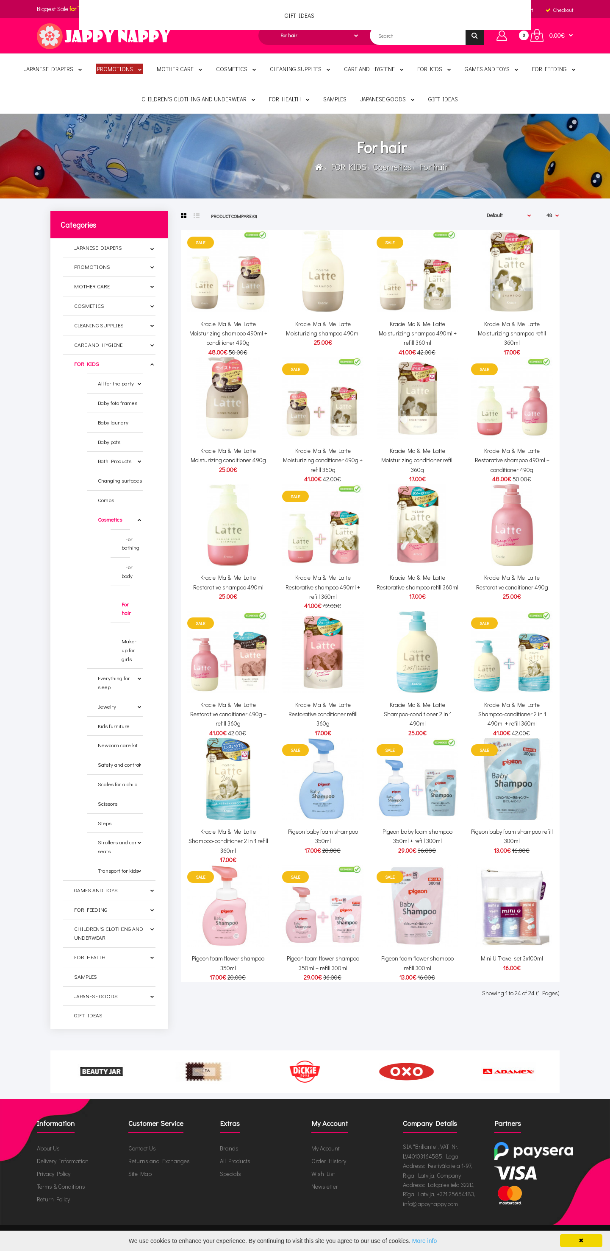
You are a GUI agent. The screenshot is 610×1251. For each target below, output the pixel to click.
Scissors (107, 803)
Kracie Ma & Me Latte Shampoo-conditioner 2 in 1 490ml (418, 714)
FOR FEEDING (90, 909)
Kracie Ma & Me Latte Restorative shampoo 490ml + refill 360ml (323, 586)
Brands (229, 1148)
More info (424, 1240)
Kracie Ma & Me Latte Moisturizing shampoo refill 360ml (512, 333)
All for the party (116, 383)
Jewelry (107, 706)
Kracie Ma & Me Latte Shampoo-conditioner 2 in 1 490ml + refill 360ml (512, 714)
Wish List (323, 1174)
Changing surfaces (120, 480)
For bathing (130, 543)
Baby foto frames (117, 402)
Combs (106, 499)
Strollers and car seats (117, 846)
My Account (325, 1148)
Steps (104, 823)
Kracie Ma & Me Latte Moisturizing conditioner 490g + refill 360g (323, 460)
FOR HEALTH (89, 957)
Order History (328, 1161)
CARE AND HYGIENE (98, 344)
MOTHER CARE (92, 286)
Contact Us (142, 1148)
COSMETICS (89, 305)
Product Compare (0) (234, 216)
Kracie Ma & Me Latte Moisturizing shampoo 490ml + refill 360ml (418, 333)
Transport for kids (118, 870)
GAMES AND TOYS (96, 890)
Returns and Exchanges (159, 1161)
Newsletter (324, 1186)
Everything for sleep (114, 682)
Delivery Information (63, 1161)
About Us (48, 1148)
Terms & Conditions (61, 1186)
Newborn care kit (118, 744)
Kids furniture (114, 725)
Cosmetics (391, 166)
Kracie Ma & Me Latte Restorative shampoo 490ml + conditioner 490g (512, 460)
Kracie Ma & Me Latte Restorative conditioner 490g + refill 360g (228, 714)
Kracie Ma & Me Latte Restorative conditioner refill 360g (323, 714)
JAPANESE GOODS (96, 996)
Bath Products (114, 460)
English (303, 9)
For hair (432, 166)
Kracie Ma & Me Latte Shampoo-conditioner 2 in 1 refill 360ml (228, 840)
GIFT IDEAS (88, 1015)
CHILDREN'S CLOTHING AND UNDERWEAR (108, 933)
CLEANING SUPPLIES (99, 325)
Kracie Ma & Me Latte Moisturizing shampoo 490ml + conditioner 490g (228, 333)
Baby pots (109, 441)
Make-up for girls (129, 645)
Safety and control (119, 764)
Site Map (140, 1174)
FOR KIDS (347, 166)
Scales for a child (118, 783)
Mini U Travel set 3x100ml (512, 958)
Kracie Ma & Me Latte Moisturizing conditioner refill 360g (417, 460)
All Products (235, 1161)
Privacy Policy (53, 1174)
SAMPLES (85, 976)
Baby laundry (113, 422)
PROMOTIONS (92, 266)
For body (127, 571)
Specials (230, 1174)
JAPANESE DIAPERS (98, 247)
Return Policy (53, 1199)
